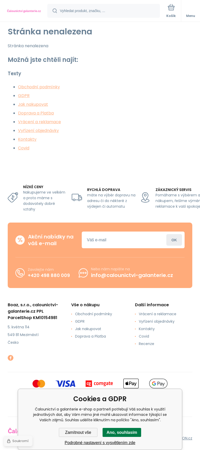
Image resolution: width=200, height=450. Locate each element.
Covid (23, 148)
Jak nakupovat (33, 104)
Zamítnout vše (78, 432)
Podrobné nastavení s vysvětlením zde (100, 443)
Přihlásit (174, 240)
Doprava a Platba (36, 113)
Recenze (146, 343)
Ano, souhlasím (121, 432)
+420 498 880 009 (49, 275)
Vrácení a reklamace (39, 122)
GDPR (24, 96)
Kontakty (27, 139)
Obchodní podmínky (39, 87)
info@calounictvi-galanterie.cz (132, 275)
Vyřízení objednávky (38, 130)
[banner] (24, 11)
